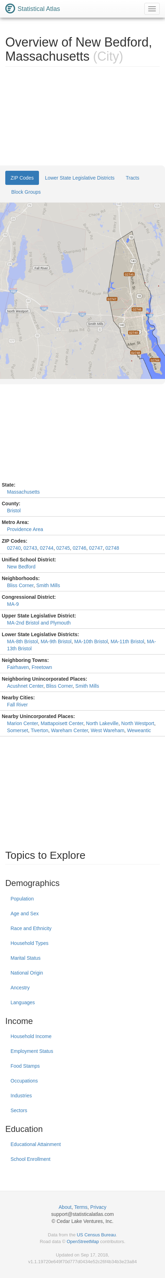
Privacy (98, 1207)
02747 (96, 548)
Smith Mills (48, 585)
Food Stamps (25, 1066)
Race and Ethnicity (31, 928)
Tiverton (39, 730)
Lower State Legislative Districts (79, 178)
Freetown (42, 667)
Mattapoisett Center (62, 723)
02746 (79, 548)
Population (22, 899)
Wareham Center (69, 730)
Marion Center (22, 723)
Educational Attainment (36, 1144)
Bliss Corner (20, 585)
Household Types (29, 943)
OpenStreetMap (83, 1241)
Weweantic (139, 730)
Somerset (17, 730)
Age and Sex (25, 913)
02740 (14, 548)
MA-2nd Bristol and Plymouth (39, 623)
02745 (63, 548)
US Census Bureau (96, 1234)
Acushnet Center (25, 686)
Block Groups (26, 192)
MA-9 (13, 604)
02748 (112, 548)
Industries (21, 1095)
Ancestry (20, 987)
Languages (23, 1002)
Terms (80, 1207)
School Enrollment (31, 1159)
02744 (46, 548)
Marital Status (26, 958)
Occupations (24, 1081)
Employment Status (32, 1051)
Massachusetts (23, 492)
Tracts (132, 178)
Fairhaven (18, 667)
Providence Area (25, 529)
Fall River (17, 704)
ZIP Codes (22, 178)
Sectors (19, 1110)
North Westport (137, 723)
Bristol (14, 510)
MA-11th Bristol (127, 641)
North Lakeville (102, 723)
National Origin (27, 973)
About (65, 1207)
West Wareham (107, 730)
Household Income (31, 1036)
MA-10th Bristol (91, 641)
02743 (30, 548)
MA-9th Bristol (56, 641)
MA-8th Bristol (22, 641)
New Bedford (21, 566)
